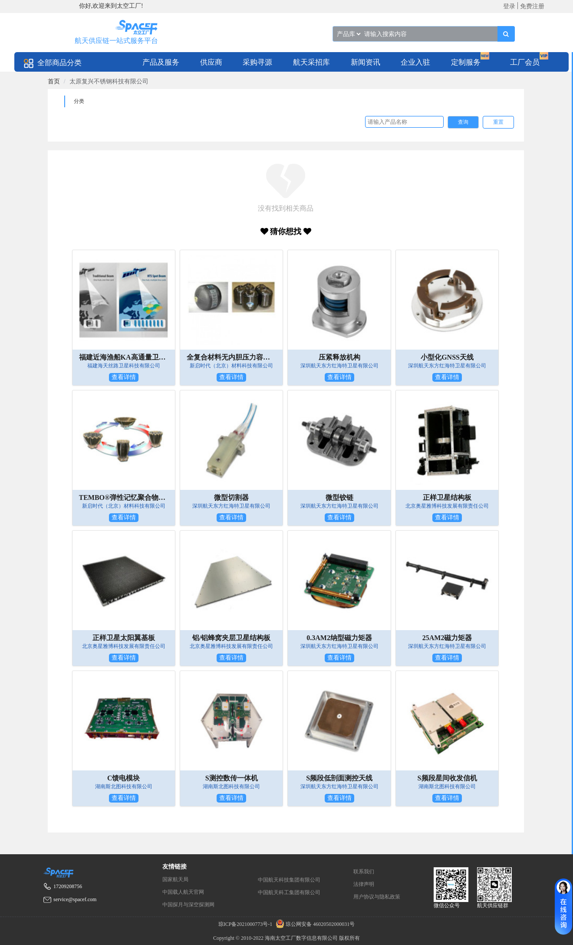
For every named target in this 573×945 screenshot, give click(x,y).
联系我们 (363, 872)
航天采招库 (311, 62)
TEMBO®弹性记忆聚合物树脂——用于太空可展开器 (123, 497)
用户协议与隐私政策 (376, 897)
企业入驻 (415, 62)
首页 (54, 81)
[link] (54, 81)
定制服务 (466, 62)
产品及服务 (160, 62)
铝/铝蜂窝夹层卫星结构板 (231, 637)
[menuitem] (160, 62)
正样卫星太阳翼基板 (123, 637)
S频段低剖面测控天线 (339, 778)
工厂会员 (525, 62)
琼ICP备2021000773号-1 (246, 924)
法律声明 (363, 884)
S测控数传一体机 (231, 778)
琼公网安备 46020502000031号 (314, 924)
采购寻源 (257, 62)
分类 (79, 101)
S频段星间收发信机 (447, 778)
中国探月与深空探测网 (188, 905)
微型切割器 (231, 497)
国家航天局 (175, 879)
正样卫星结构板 (447, 497)
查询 (463, 122)
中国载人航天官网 (183, 892)
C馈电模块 (123, 778)
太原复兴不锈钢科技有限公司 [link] (108, 81)
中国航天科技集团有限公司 (289, 880)
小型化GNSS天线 (447, 357)
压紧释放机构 (339, 357)
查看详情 (124, 377)
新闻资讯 (365, 62)
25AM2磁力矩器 (447, 637)
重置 (498, 122)
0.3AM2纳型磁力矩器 (339, 637)
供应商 (211, 62)
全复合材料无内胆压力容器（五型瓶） (231, 357)
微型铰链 (339, 497)
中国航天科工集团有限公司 (289, 892)
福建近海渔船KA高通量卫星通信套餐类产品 (123, 357)
